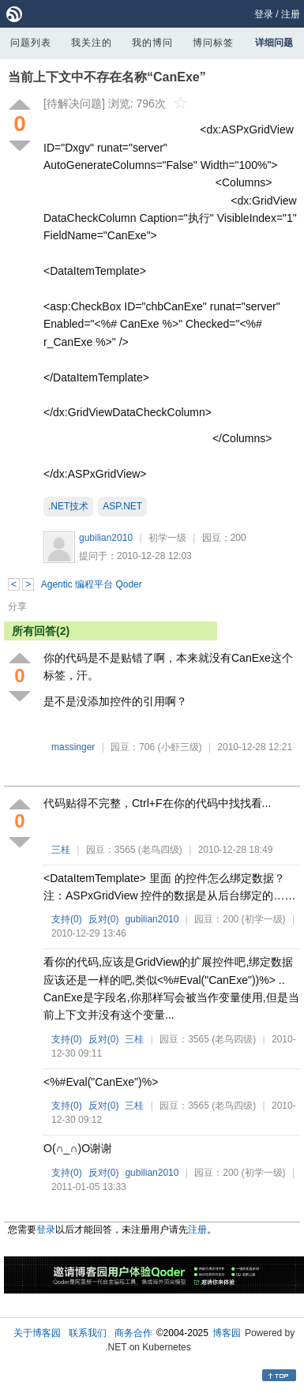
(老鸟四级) (160, 849)
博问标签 (213, 42)
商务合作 (133, 1333)
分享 (17, 606)
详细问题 (274, 42)
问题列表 (30, 42)
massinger (73, 747)
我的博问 (152, 42)
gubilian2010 (106, 537)
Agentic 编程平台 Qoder (91, 584)
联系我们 (88, 1333)
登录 (263, 14)
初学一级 (167, 537)
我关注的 (91, 42)
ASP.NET (122, 506)
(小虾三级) (180, 747)
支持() (66, 919)
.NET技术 (68, 506)
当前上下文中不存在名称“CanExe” (107, 77)
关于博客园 (37, 1333)
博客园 (226, 1333)
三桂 (60, 849)
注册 (290, 14)
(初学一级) (264, 919)
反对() (103, 919)
